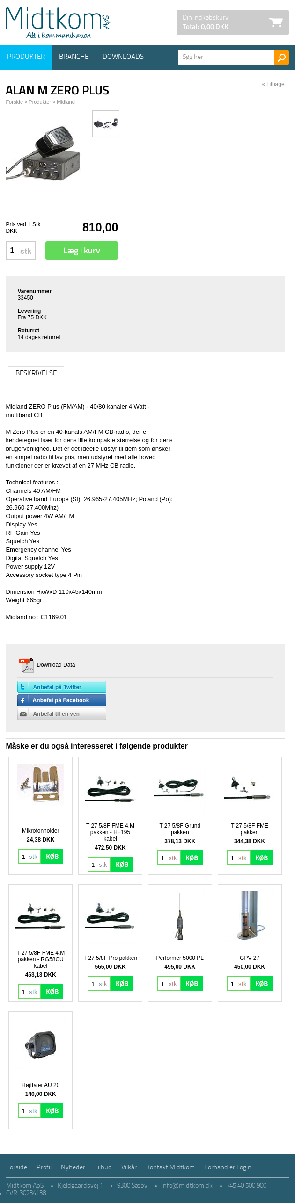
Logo (58, 22)
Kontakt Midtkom (170, 1167)
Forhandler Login (227, 1167)
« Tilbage (273, 84)
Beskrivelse (36, 373)
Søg (281, 57)
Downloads (123, 57)
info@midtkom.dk (187, 1185)
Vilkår (129, 1167)
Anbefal (61, 714)
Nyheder (73, 1167)
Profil (44, 1167)
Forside (14, 102)
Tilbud (103, 1167)
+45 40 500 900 (246, 1185)
